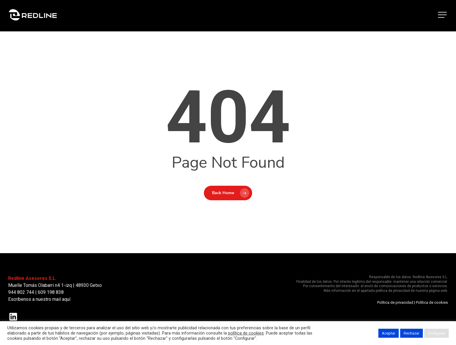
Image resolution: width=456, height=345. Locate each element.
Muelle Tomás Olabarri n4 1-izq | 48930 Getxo (55, 285)
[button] (443, 16)
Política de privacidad (395, 302)
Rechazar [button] (411, 333)
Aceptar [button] (388, 333)
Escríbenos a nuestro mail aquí (39, 299)
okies (443, 302)
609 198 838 (51, 292)
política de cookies (246, 333)
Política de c (426, 302)
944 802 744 (21, 292)
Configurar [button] (436, 333)
